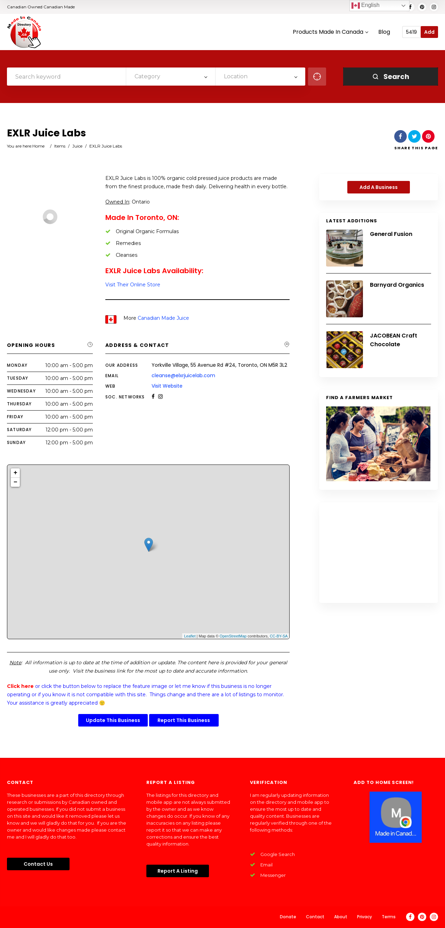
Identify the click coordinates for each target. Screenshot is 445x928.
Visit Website (167, 385)
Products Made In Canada (330, 32)
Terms (389, 917)
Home (38, 146)
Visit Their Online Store (132, 284)
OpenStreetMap (233, 636)
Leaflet (189, 636)
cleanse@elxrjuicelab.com (183, 375)
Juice (77, 146)
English (365, 5)
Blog (384, 32)
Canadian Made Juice (163, 318)
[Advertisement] (378, 552)
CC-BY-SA (279, 636)
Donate (288, 917)
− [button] (15, 482)
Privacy (364, 917)
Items (59, 146)
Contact (315, 917)
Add (429, 32)
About (340, 917)
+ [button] (15, 473)
